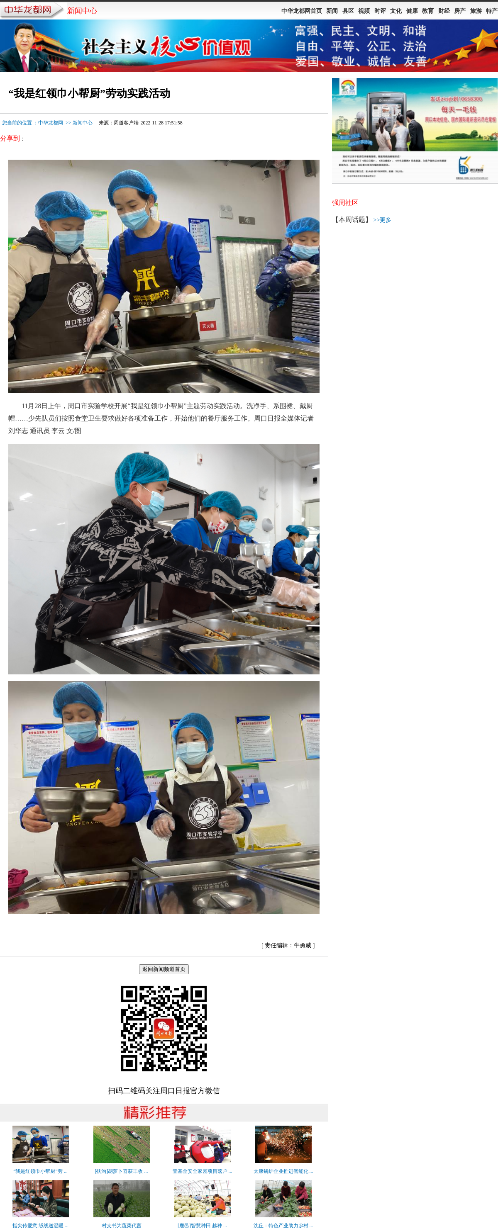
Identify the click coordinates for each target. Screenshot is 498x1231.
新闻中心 (83, 123)
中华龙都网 (50, 123)
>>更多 (383, 220)
